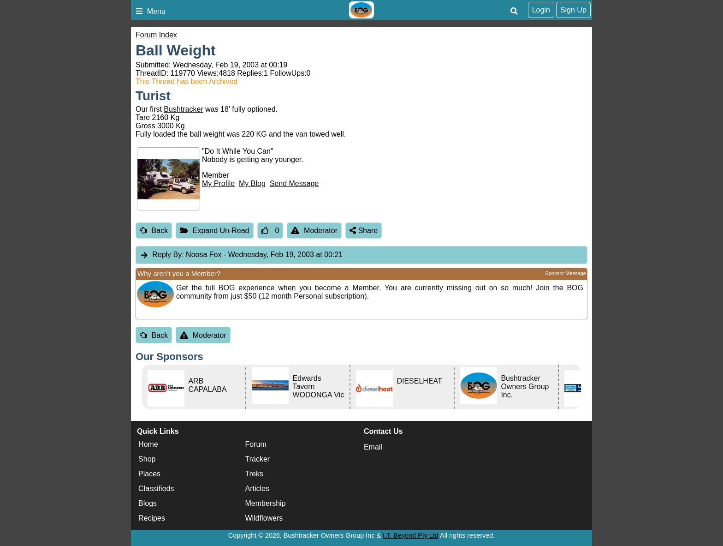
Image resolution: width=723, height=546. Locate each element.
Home (148, 445)
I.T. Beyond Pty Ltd (411, 535)
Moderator (314, 230)
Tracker (257, 459)
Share (364, 230)
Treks (254, 474)
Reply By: (168, 254)
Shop (146, 459)
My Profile (218, 183)
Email (373, 447)
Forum (256, 445)
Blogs (147, 504)
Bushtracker (183, 109)
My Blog (252, 183)
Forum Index (156, 35)
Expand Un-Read (214, 230)
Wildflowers (264, 518)
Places (149, 474)
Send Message (294, 183)
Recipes (151, 518)
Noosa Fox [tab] (241, 255)
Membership (265, 504)
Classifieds (156, 489)
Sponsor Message (565, 273)
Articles (257, 489)
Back (154, 230)
